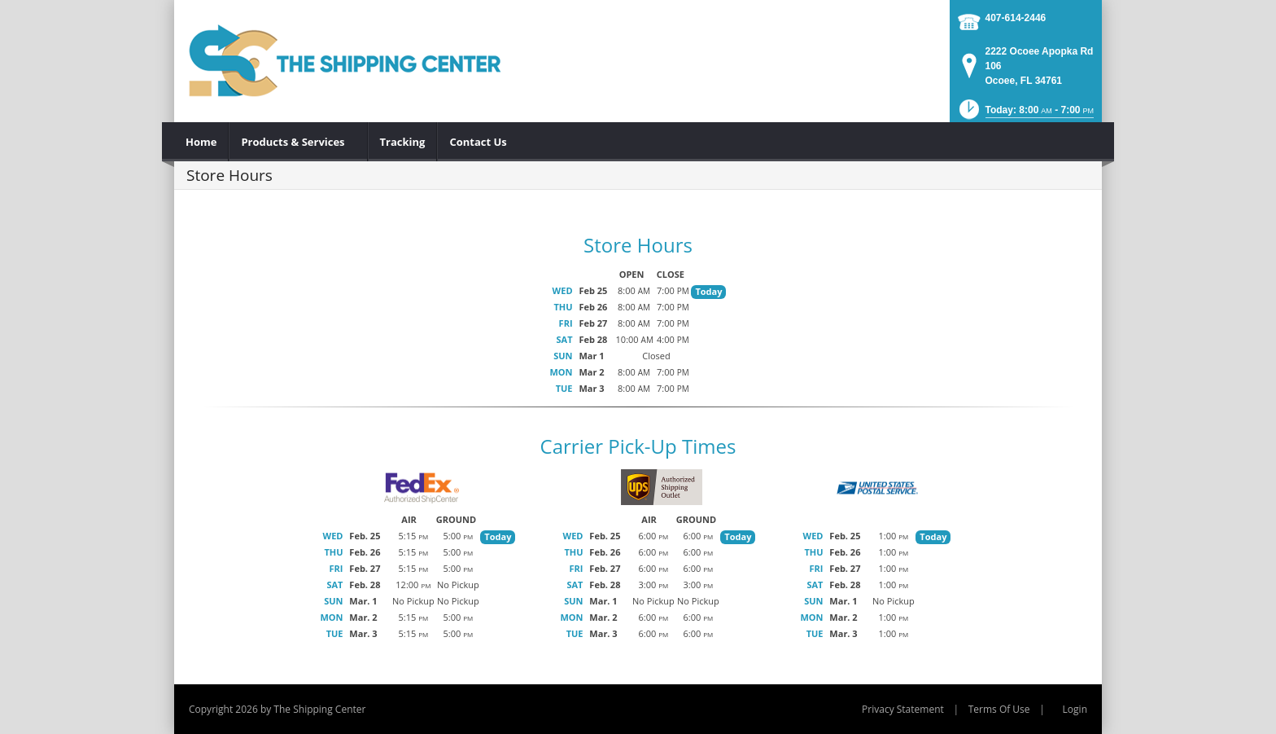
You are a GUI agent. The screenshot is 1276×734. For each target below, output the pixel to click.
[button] (1025, 114)
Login (1075, 709)
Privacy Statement (903, 709)
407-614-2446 (1016, 18)
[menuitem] (201, 141)
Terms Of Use (999, 709)
